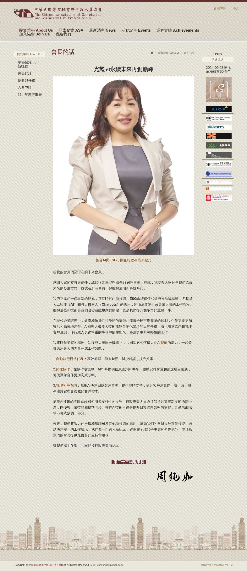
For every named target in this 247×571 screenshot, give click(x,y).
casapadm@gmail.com (110, 564)
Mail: (93, 564)
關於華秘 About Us (168, 52)
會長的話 (25, 73)
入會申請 (25, 87)
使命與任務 (26, 80)
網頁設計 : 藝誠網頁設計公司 (217, 564)
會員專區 (220, 8)
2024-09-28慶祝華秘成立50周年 (218, 69)
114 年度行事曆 (30, 95)
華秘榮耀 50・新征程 (29, 64)
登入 (236, 8)
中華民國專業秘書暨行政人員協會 (58, 13)
